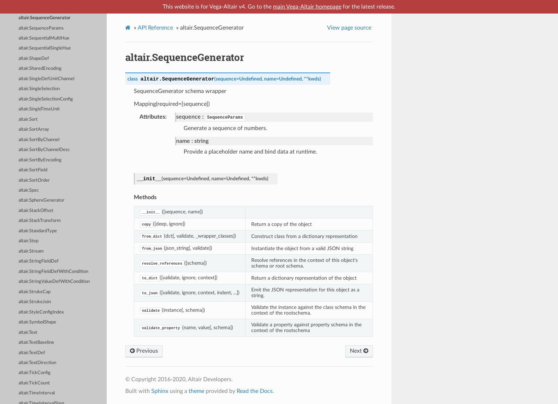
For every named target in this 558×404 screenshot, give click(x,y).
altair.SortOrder (34, 180)
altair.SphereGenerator (41, 200)
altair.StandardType (38, 231)
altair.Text (28, 332)
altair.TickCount (34, 383)
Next (359, 351)
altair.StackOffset (36, 210)
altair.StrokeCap (35, 292)
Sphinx (159, 391)
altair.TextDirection (37, 363)
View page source (349, 28)
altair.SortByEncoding (40, 160)
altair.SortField (33, 170)
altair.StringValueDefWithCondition (54, 281)
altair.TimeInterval (37, 393)
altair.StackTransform (40, 220)
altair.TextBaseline (36, 342)
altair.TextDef (32, 353)
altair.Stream (31, 251)
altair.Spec (29, 190)
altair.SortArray (34, 129)
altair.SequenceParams (41, 28)
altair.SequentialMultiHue (44, 38)
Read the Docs (255, 391)
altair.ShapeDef (34, 58)
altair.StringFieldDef (39, 261)
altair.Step (28, 241)
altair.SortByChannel (39, 140)
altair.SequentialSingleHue (45, 48)
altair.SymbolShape (37, 322)
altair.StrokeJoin (35, 302)
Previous (144, 351)
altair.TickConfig (35, 373)
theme (196, 391)
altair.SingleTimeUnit (39, 109)
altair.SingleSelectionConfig (46, 99)
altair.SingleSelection (39, 89)
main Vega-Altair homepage (307, 7)
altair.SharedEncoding (40, 68)
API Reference (155, 28)
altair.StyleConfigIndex (41, 312)
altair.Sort (28, 119)
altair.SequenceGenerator (44, 18)
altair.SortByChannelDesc (44, 149)
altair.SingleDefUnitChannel (46, 79)
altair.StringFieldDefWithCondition (53, 271)
